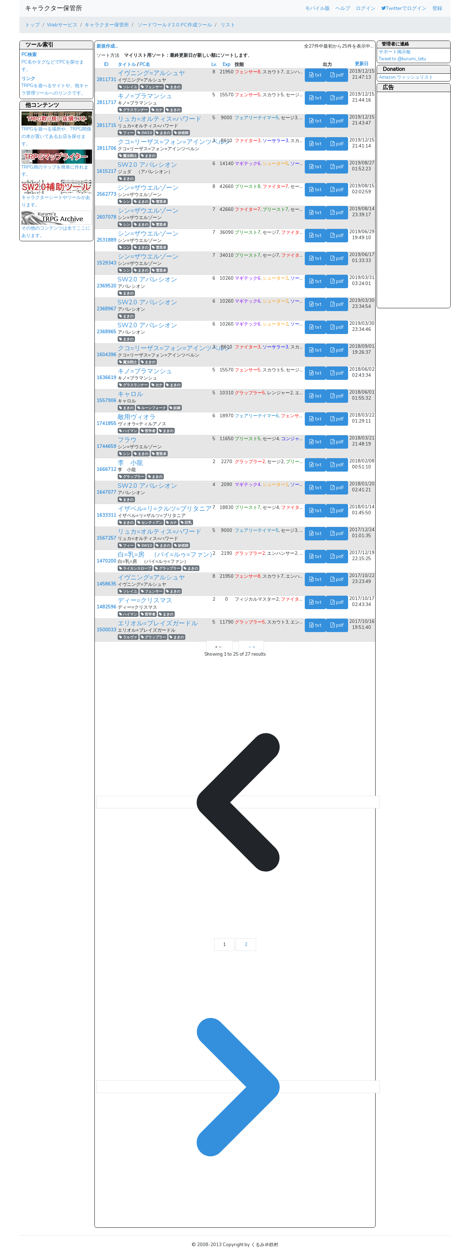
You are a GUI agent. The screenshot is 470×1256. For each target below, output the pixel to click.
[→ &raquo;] (238, 1086)
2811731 (106, 80)
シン (124, 201)
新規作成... (107, 46)
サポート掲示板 (395, 52)
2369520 (106, 286)
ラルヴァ (128, 637)
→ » (251, 647)
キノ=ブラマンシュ (145, 96)
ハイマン (128, 431)
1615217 (106, 171)
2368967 (106, 309)
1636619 (106, 378)
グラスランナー (133, 110)
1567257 (106, 538)
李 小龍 (130, 463)
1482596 (106, 607)
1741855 (106, 423)
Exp (226, 64)
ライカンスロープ (135, 568)
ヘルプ (342, 8)
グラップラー (131, 476)
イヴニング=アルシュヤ (151, 73)
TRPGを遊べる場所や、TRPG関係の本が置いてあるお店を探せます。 (56, 131)
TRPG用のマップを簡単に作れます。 (56, 165)
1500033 (106, 630)
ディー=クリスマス (145, 600)
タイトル (127, 64)
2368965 (106, 332)
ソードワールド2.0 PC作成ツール (174, 24)
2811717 (106, 102)
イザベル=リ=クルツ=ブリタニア (165, 508)
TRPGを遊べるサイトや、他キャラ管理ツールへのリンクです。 (54, 86)
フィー (126, 133)
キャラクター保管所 (53, 8)
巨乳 (186, 522)
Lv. (214, 64)
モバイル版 (317, 8)
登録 (437, 8)
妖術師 (181, 133)
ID (106, 64)
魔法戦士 (128, 155)
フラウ (127, 440)
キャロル (130, 394)
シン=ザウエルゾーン (148, 187)
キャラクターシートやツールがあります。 (56, 195)
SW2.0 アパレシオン (147, 164)
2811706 (106, 148)
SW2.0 (144, 133)
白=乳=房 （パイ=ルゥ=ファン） (167, 554)
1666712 (106, 469)
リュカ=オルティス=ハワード (160, 119)
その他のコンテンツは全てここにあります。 (56, 226)
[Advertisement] (407, 199)
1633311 (106, 515)
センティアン (149, 522)
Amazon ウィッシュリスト (406, 77)
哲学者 (148, 431)
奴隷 (174, 408)
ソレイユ (128, 87)
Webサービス (62, 24)
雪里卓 (159, 201)
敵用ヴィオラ (137, 417)
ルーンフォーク (151, 408)
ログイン (366, 8)
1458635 (106, 584)
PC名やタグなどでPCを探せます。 (52, 62)
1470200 (106, 561)
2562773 (106, 194)
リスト (227, 24)
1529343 (106, 263)
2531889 (106, 240)
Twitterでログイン (404, 8)
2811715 (106, 125)
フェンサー (151, 87)
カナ (156, 110)
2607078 (106, 217)
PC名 (145, 64)
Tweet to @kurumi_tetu (402, 59)
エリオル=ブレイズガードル (158, 623)
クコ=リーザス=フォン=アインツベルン (174, 142)
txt (315, 74)
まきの (173, 87)
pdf (337, 74)
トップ (32, 24)
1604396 (106, 355)
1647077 (106, 492)
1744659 (106, 446)
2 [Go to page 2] (246, 944)
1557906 (106, 401)
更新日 (362, 64)
